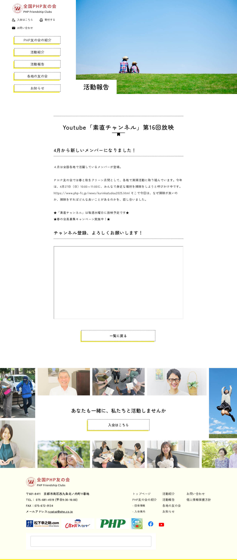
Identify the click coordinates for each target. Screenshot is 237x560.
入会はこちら (22, 19)
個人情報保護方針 (198, 494)
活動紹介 (37, 52)
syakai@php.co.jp (60, 507)
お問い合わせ (22, 28)
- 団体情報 (138, 500)
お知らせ (37, 88)
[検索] (78, 536)
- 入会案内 (138, 507)
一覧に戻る (116, 335)
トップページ (141, 489)
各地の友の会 (37, 76)
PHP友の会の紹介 (37, 40)
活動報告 (37, 64)
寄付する (47, 19)
